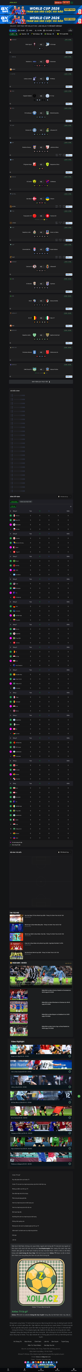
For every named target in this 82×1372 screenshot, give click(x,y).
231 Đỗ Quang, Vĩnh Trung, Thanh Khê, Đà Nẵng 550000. (43, 1348)
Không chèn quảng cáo (18, 1221)
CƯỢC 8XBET (66, 2)
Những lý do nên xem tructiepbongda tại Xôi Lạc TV (25, 1226)
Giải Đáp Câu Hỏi (49, 1345)
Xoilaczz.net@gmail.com (43, 1357)
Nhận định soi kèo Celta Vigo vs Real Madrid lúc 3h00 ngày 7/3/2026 (55, 1027)
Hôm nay (49, 34)
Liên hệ (14, 1240)
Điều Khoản (28, 1341)
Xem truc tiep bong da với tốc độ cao (21, 1207)
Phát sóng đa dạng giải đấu (19, 1198)
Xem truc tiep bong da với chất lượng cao (23, 1202)
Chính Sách (38, 1341)
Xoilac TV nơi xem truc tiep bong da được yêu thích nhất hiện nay (29, 1184)
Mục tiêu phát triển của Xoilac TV (20, 1179)
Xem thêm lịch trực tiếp (41, 381)
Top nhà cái (58, 3)
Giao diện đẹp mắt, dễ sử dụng (20, 1193)
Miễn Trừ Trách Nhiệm (34, 1345)
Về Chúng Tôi (17, 1341)
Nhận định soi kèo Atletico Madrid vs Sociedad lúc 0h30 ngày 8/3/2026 (56, 991)
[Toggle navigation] (72, 3)
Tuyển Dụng (65, 1341)
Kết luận (14, 1235)
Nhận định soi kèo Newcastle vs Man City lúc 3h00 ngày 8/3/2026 (32, 982)
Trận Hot (24, 34)
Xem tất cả (68, 963)
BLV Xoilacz (36, 34)
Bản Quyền (55, 1341)
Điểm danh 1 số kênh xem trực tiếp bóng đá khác (25, 1230)
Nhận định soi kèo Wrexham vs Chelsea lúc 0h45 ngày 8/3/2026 (56, 1003)
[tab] (13, 30)
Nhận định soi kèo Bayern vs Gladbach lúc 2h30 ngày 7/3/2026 (55, 1015)
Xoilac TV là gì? (16, 1175)
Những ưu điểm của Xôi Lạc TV (20, 1189)
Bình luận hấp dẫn (17, 1212)
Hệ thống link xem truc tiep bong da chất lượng (24, 1216)
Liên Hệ (46, 1341)
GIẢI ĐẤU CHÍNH (15, 390)
